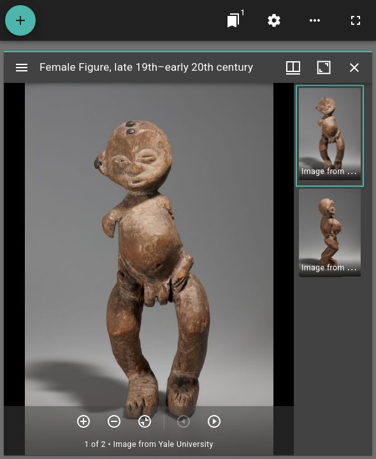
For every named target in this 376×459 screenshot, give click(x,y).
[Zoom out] (114, 421)
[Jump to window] (233, 20)
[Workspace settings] (274, 20)
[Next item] (214, 421)
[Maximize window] (323, 67)
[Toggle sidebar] (21, 67)
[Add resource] (20, 20)
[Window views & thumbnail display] (293, 67)
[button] (330, 136)
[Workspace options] (315, 20)
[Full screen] (355, 20)
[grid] (333, 269)
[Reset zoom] (144, 421)
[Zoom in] (83, 421)
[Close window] (354, 67)
